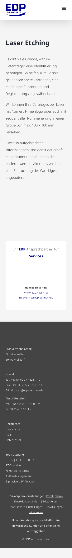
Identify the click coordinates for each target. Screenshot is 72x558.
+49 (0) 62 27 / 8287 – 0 (25, 379)
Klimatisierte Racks (17, 470)
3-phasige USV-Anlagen (20, 481)
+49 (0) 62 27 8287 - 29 (36, 292)
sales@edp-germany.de (29, 390)
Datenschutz (13, 440)
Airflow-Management (19, 476)
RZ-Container (14, 465)
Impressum (13, 429)
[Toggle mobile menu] (64, 8)
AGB (8, 434)
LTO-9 (9, 460)
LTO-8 (19, 460)
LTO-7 (30, 460)
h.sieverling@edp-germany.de (36, 297)
